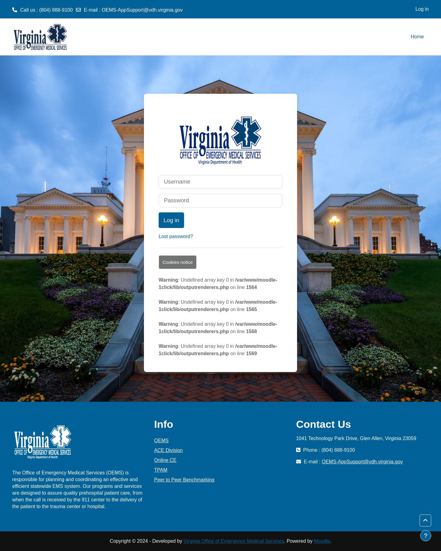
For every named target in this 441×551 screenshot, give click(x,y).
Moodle (322, 541)
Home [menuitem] (417, 36)
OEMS (161, 440)
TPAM (160, 470)
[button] (425, 521)
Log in (422, 9)
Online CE (165, 460)
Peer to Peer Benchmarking (184, 479)
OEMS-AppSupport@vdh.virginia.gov (142, 10)
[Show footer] (425, 535)
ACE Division (168, 450)
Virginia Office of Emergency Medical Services (233, 541)
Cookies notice (178, 262)
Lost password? (176, 236)
